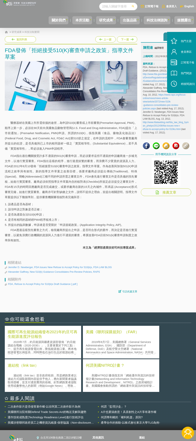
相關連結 (164, 409)
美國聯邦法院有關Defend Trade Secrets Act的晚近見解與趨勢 (47, 377)
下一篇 (127, 38)
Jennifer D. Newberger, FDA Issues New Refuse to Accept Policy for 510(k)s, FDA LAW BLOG (60, 267)
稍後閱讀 (184, 91)
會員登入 (171, 6)
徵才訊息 (100, 414)
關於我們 (49, 20)
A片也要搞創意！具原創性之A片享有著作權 (128, 377)
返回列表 (21, 39)
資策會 (145, 409)
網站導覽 (100, 425)
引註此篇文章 (129, 291)
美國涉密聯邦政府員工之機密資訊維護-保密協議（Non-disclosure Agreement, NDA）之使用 (49, 388)
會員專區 (183, 59)
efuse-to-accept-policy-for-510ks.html (161, 131)
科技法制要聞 (31, 32)
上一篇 (105, 38)
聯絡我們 (100, 420)
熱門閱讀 (183, 80)
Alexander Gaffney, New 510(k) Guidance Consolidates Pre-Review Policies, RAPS (54, 271)
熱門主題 (183, 48)
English (189, 6)
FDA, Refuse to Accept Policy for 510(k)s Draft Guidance (43, 284)
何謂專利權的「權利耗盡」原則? (122, 383)
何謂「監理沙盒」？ (114, 372)
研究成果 (100, 20)
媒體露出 (183, 20)
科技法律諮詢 (154, 20)
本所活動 (75, 20)
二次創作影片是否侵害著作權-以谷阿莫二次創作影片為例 (44, 372)
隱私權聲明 (101, 409)
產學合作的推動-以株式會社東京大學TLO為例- (130, 388)
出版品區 (125, 20)
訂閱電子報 (151, 6)
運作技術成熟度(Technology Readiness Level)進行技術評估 (45, 383)
